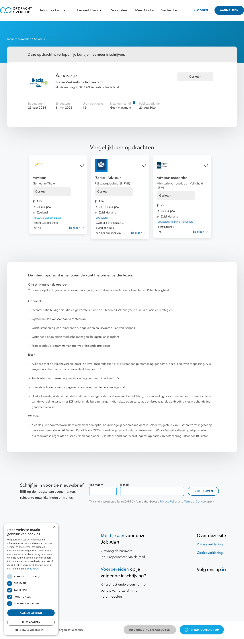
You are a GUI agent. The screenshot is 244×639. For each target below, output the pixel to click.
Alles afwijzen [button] (31, 622)
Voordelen (119, 10)
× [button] (54, 527)
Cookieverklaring (210, 553)
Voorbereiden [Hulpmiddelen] (115, 569)
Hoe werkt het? (89, 10)
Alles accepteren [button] (31, 612)
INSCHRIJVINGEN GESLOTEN (150, 630)
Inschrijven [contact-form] (203, 491)
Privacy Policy (168, 502)
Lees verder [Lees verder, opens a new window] (33, 568)
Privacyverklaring (210, 544)
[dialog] (31, 579)
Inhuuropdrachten (53, 10)
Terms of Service (195, 502)
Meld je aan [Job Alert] (112, 536)
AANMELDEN (229, 10)
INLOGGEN (200, 10)
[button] (31, 630)
